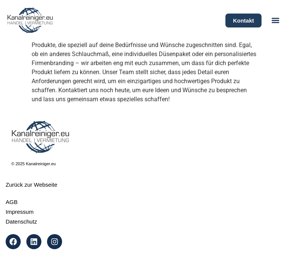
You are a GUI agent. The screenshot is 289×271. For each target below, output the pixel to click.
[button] (275, 20)
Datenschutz (21, 221)
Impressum (19, 212)
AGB (12, 202)
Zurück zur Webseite (31, 184)
